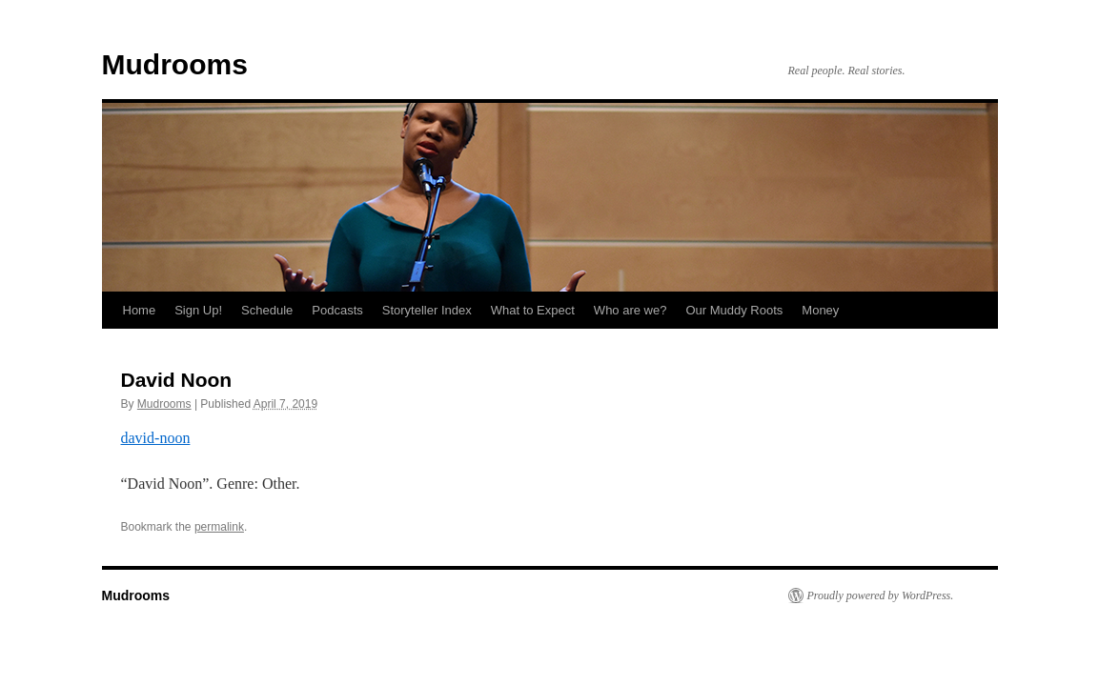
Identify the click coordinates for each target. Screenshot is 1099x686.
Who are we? (630, 310)
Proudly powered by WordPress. (880, 595)
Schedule (267, 310)
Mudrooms (175, 64)
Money (820, 310)
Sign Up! (198, 310)
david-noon (156, 438)
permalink (219, 527)
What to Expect (533, 310)
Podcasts (337, 310)
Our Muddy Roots (734, 310)
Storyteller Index (427, 310)
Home (139, 310)
